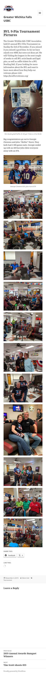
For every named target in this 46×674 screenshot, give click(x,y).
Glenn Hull (25, 578)
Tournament (8, 580)
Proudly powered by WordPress (15, 671)
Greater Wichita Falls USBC (18, 18)
